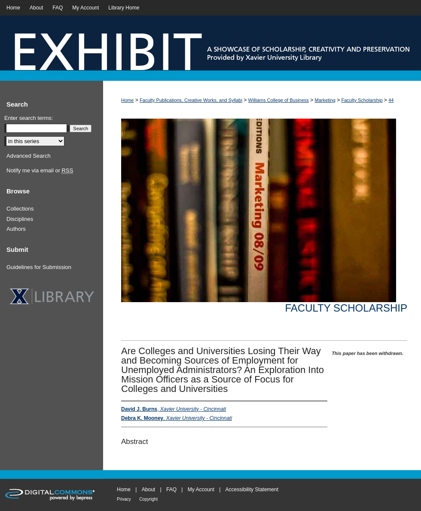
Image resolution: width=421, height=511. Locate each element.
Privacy (124, 499)
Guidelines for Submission (38, 267)
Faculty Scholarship (362, 100)
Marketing (325, 100)
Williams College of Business (278, 100)
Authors (16, 229)
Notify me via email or (39, 170)
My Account (201, 490)
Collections (20, 208)
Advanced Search (28, 156)
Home (127, 100)
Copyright (148, 499)
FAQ (171, 490)
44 (391, 100)
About (148, 490)
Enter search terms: (28, 118)
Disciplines (19, 219)
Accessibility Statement (252, 490)
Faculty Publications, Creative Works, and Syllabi (191, 100)
